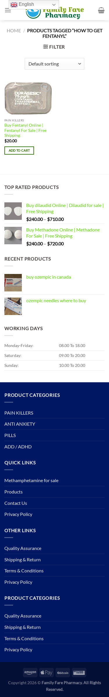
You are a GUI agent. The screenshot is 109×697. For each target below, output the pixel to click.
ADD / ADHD (18, 446)
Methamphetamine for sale (31, 480)
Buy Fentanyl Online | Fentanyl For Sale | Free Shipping (25, 130)
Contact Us (15, 503)
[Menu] (7, 10)
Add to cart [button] (19, 150)
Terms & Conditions (24, 570)
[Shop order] (54, 64)
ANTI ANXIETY (19, 424)
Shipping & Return (22, 559)
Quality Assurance (22, 548)
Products (13, 491)
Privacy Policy (18, 514)
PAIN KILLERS (18, 412)
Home (14, 30)
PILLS (10, 435)
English (22, 4)
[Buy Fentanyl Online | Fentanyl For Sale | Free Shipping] (28, 98)
